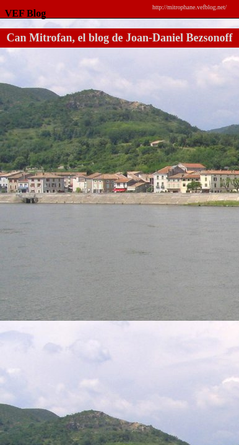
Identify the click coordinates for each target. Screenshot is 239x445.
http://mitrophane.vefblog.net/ (189, 7)
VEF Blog (23, 13)
